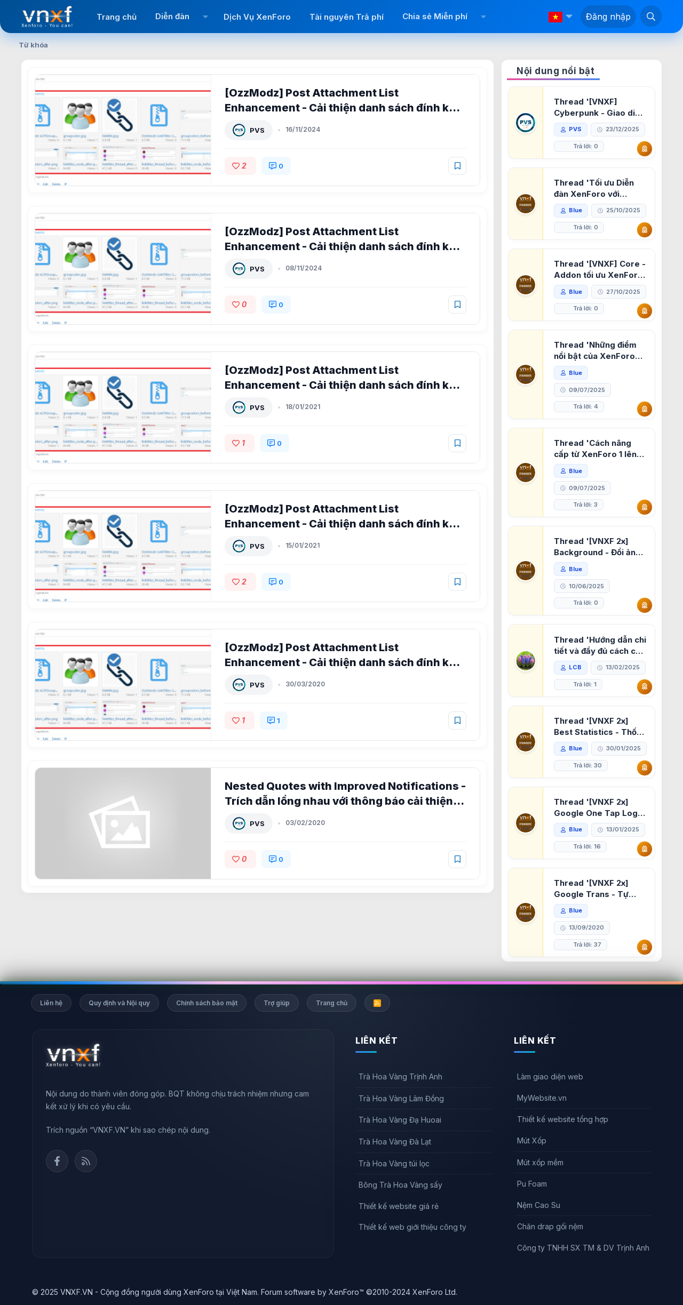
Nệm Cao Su (538, 1205)
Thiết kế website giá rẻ (399, 1206)
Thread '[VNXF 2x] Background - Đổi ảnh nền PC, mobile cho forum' (597, 547)
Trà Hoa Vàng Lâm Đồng (401, 1098)
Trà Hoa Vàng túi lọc (394, 1163)
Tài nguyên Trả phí (346, 17)
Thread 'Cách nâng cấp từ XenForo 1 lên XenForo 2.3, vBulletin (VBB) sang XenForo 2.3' (598, 449)
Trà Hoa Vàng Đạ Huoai (400, 1119)
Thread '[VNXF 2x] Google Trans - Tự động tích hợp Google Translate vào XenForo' (597, 889)
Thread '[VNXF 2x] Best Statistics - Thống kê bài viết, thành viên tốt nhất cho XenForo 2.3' (600, 727)
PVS (257, 130)
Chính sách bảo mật (206, 1003)
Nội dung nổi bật (555, 71)
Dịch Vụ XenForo (257, 17)
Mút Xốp (531, 1140)
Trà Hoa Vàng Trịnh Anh (400, 1076)
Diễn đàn (172, 16)
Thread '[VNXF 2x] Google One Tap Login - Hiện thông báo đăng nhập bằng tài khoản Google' (599, 808)
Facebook (57, 1161)
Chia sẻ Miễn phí (434, 16)
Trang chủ (117, 17)
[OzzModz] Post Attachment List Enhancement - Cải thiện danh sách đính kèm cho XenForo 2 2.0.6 (345, 246)
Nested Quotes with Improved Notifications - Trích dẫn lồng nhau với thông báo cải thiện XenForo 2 (345, 801)
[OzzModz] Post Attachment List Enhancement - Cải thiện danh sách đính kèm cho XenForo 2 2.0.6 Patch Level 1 (345, 107)
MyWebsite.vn (542, 1097)
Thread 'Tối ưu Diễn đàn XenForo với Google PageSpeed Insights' (594, 188)
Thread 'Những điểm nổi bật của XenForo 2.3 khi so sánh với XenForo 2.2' (595, 351)
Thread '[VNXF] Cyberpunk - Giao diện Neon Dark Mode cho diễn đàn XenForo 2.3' (599, 107)
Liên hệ (51, 1003)
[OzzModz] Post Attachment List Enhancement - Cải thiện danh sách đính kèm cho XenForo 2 (345, 662)
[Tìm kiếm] (651, 16)
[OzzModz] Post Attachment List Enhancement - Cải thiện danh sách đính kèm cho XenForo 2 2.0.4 (345, 523)
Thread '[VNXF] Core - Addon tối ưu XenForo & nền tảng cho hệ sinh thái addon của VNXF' (600, 270)
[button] (205, 16)
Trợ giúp (277, 1003)
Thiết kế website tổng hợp (562, 1119)
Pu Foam (532, 1183)
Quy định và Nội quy (119, 1003)
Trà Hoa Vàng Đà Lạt (395, 1141)
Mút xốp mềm (540, 1162)
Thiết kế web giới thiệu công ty (412, 1226)
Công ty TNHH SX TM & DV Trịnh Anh (583, 1247)
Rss (86, 1161)
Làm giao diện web (550, 1076)
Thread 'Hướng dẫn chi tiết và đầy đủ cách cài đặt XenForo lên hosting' (600, 645)
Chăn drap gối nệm (550, 1226)
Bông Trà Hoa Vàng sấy (400, 1184)
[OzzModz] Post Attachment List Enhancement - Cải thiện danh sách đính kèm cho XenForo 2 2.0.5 (345, 385)
